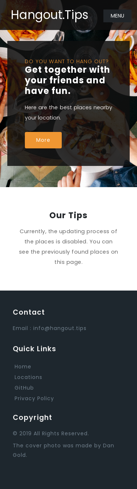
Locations (28, 377)
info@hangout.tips (60, 328)
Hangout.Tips (49, 14)
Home (23, 366)
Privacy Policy (34, 398)
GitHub (24, 387)
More (43, 140)
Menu (117, 15)
